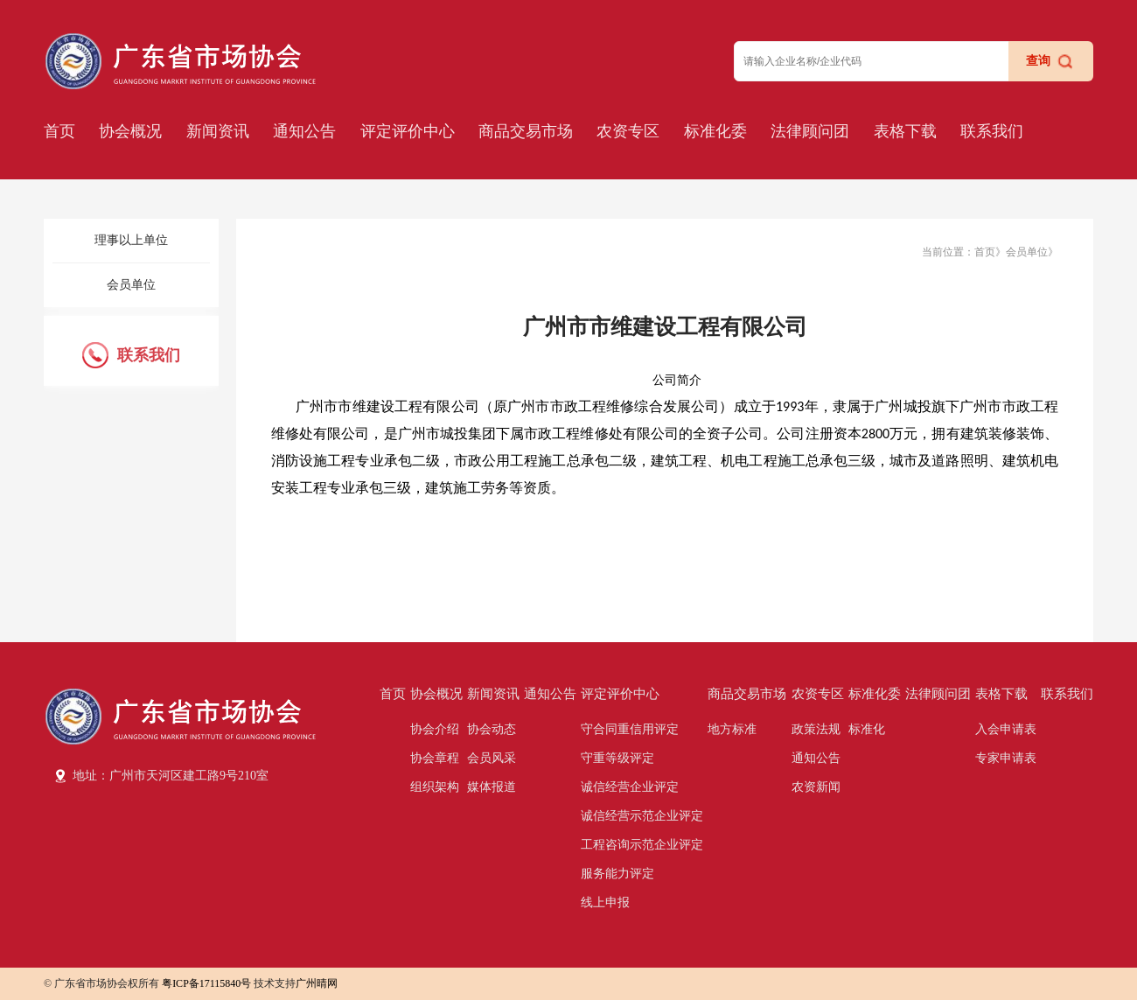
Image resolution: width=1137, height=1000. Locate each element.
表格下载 (905, 131)
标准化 (866, 729)
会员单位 (131, 284)
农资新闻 (816, 787)
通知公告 (304, 131)
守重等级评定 (617, 758)
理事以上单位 (131, 240)
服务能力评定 (617, 873)
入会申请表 (1005, 729)
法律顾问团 (810, 131)
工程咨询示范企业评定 (642, 844)
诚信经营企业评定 (630, 787)
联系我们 (991, 131)
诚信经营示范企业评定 (642, 815)
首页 (59, 131)
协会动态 (491, 729)
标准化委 (715, 131)
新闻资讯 (217, 131)
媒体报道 (491, 787)
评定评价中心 (407, 131)
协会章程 (434, 758)
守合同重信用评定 (630, 729)
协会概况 (130, 131)
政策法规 (816, 729)
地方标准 (732, 729)
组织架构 (434, 787)
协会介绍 (434, 729)
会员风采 (491, 758)
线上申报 (605, 902)
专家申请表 (1005, 758)
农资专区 (627, 131)
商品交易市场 (525, 131)
